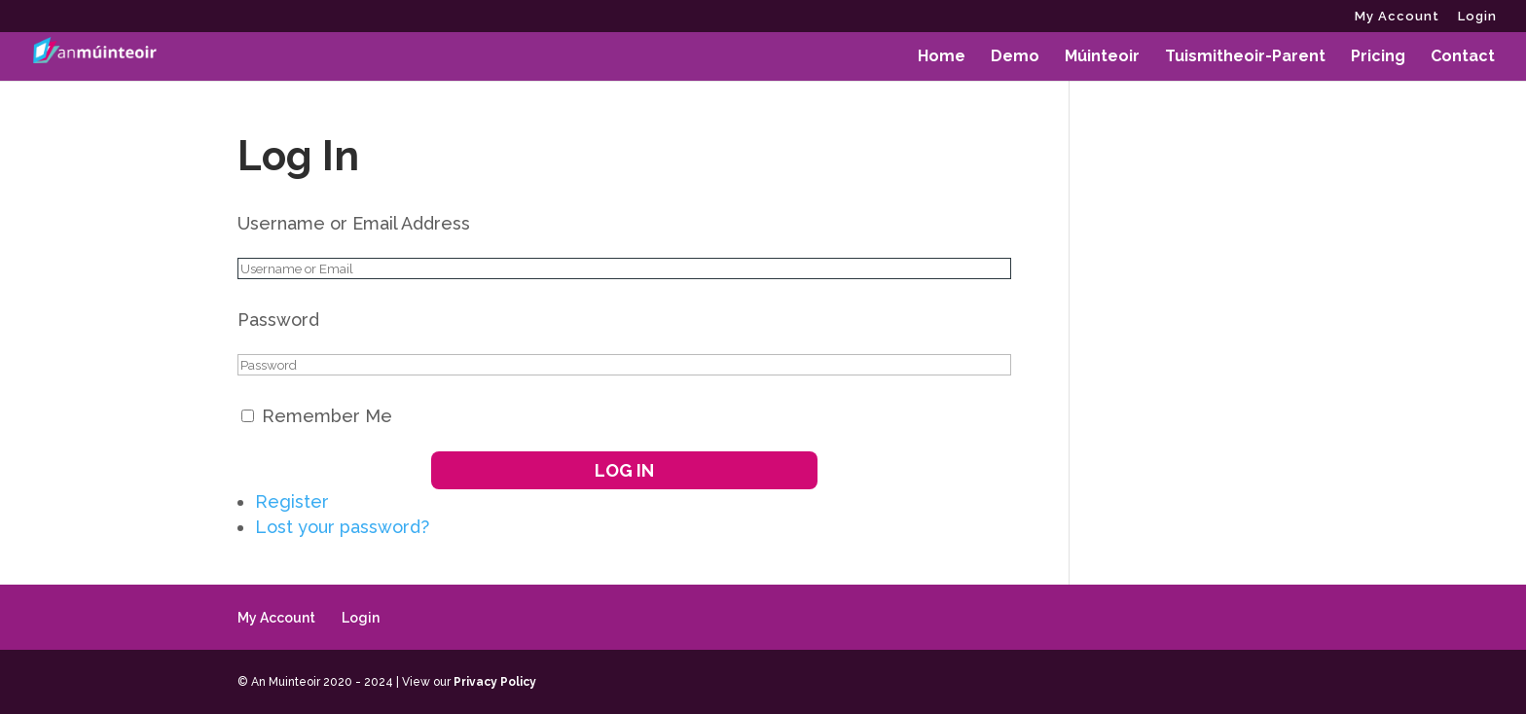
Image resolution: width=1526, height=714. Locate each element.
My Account (1397, 16)
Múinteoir (1102, 57)
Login (1477, 16)
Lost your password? (342, 527)
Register (292, 501)
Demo (1015, 57)
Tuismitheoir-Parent (1245, 57)
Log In (624, 470)
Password (278, 319)
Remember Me (327, 416)
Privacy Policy (495, 682)
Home (941, 57)
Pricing (1378, 57)
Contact (1463, 57)
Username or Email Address (353, 223)
